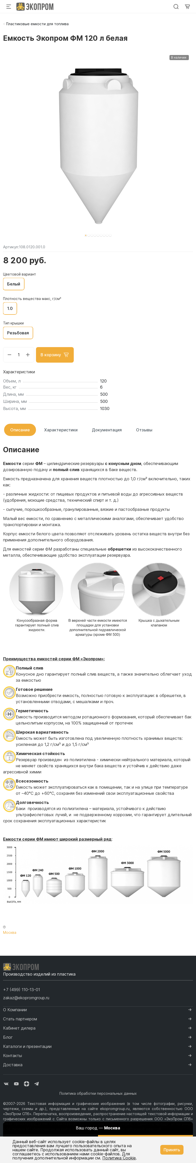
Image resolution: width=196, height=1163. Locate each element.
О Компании (15, 1009)
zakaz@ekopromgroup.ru (26, 997)
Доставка (12, 1064)
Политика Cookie (119, 1157)
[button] (86, 235)
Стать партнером (20, 1018)
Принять (172, 1149)
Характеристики (61, 429)
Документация (107, 429)
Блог (8, 1036)
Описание (20, 429)
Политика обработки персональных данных (98, 1093)
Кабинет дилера (19, 1027)
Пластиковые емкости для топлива (37, 24)
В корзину (55, 355)
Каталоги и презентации (27, 1046)
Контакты (12, 1055)
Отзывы (144, 429)
